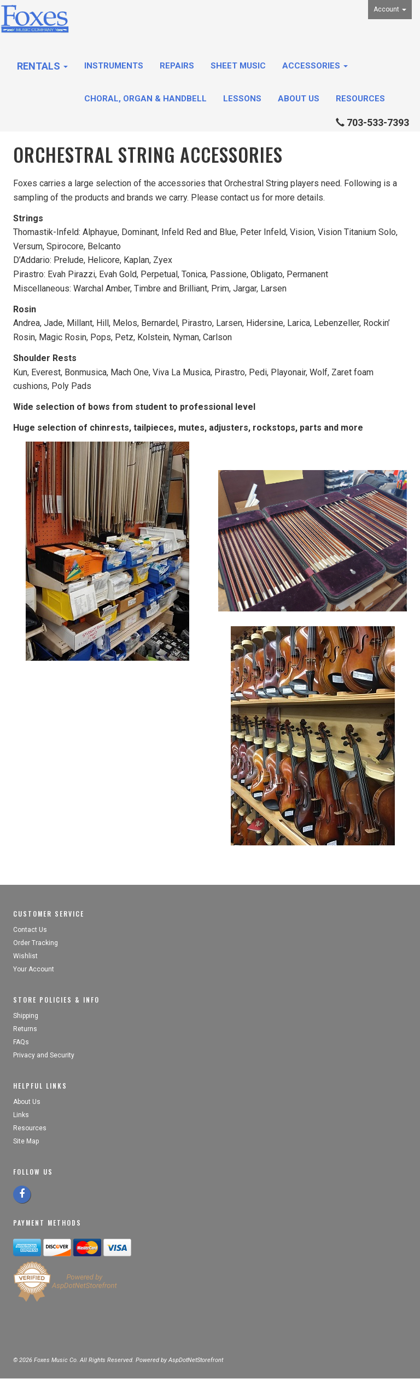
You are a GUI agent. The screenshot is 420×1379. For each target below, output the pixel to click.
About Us (298, 99)
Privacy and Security (44, 1055)
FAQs (21, 1042)
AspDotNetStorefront (195, 1360)
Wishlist (25, 956)
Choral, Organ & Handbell (145, 99)
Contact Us (30, 930)
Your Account (33, 969)
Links (21, 1115)
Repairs (177, 66)
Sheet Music (238, 66)
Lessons (242, 99)
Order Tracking (35, 943)
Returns (25, 1029)
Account (390, 9)
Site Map (26, 1141)
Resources (360, 99)
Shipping (25, 1016)
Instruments (113, 66)
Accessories (315, 66)
